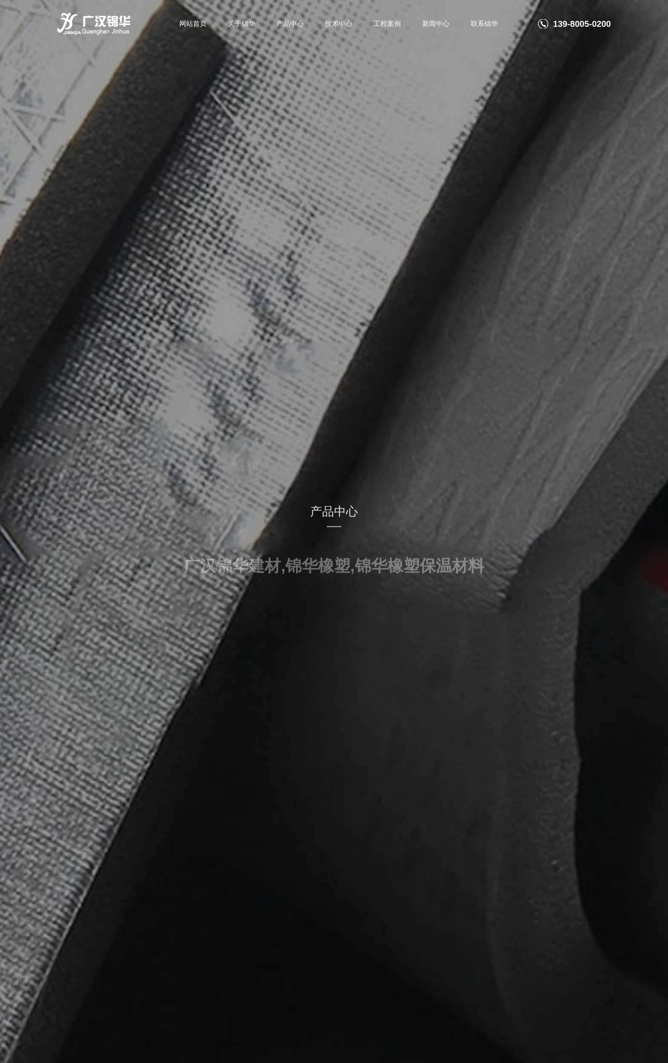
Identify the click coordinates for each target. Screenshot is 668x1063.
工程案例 (387, 23)
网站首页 (193, 23)
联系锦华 (484, 23)
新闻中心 (435, 23)
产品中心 (290, 23)
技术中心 (338, 23)
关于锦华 (241, 23)
